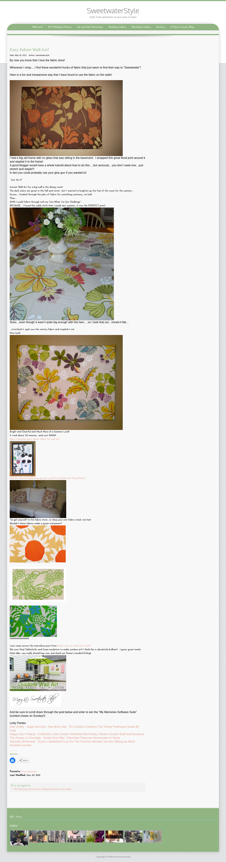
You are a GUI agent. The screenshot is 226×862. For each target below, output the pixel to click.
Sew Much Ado (57, 726)
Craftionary (44, 734)
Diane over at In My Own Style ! (74, 646)
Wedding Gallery (117, 27)
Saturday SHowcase (22, 741)
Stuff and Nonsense (132, 734)
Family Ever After (54, 737)
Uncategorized (29, 771)
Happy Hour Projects (23, 734)
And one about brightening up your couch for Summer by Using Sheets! (47, 478)
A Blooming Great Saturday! (57, 789)
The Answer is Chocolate (25, 737)
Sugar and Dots (36, 726)
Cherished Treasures (79, 737)
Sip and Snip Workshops (90, 27)
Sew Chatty (17, 726)
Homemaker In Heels (107, 737)
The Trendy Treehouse (112, 726)
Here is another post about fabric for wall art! (35, 439)
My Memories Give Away (25, 789)
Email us (160, 27)
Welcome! (37, 27)
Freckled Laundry (21, 745)
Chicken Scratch (108, 734)
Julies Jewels (60, 734)
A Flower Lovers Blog (182, 27)
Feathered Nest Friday (83, 734)
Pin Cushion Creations (83, 726)
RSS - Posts (16, 817)
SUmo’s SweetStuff (50, 741)
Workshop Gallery (141, 27)
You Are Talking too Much (119, 741)
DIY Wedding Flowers (60, 27)
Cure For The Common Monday (83, 741)
